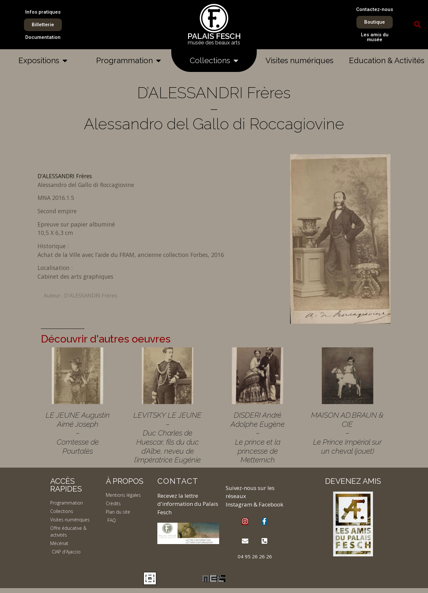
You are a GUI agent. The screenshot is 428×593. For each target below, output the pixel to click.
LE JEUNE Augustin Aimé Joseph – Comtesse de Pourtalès (78, 433)
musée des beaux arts (214, 43)
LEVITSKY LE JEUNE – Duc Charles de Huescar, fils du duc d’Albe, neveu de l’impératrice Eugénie (167, 437)
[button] (417, 24)
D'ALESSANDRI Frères (90, 295)
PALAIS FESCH (214, 36)
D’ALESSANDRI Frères (65, 176)
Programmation (128, 60)
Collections (214, 60)
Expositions (42, 60)
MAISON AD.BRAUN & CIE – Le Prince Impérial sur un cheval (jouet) (347, 433)
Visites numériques (299, 60)
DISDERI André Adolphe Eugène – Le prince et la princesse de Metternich (258, 437)
